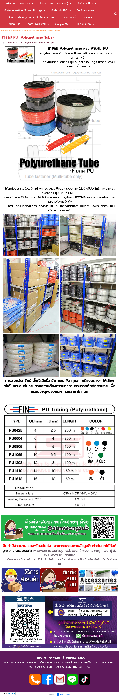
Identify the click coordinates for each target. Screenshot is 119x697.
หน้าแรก (4, 30)
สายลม (47, 42)
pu (52, 42)
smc (21, 42)
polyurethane (30, 42)
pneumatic (12, 42)
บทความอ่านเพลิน (18, 30)
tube (40, 42)
